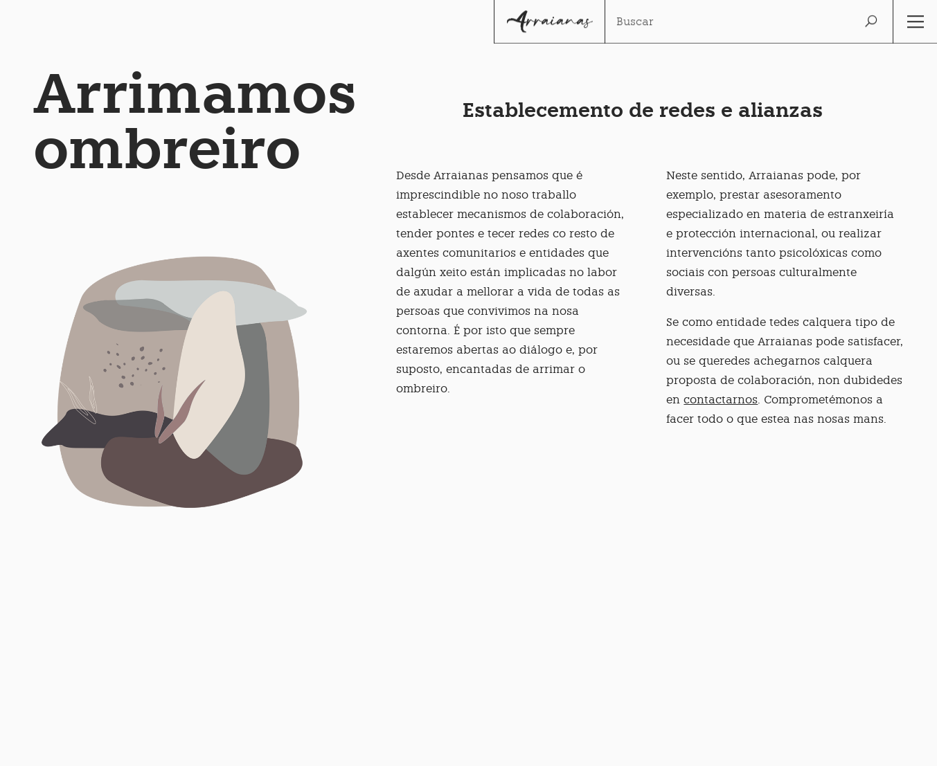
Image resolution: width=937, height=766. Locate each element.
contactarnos (721, 399)
